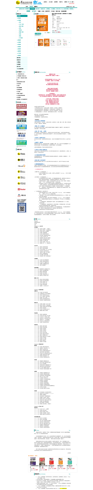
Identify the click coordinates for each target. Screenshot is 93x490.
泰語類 (19, 46)
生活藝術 (53, 8)
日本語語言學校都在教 (21, 95)
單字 (20, 22)
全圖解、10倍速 (41, 11)
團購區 (36, 6)
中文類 (19, 53)
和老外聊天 (19, 83)
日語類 (19, 20)
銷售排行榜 (21, 8)
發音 (20, 28)
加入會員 (50, 1)
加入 (71, 6)
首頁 (27, 6)
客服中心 (61, 1)
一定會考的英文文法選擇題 (21, 116)
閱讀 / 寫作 (21, 32)
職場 (20, 35)
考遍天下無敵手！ (20, 93)
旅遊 (20, 33)
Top (69, 72)
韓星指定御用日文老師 (21, 81)
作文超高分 (18, 109)
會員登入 (45, 1)
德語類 (19, 48)
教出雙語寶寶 (19, 87)
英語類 (19, 18)
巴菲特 (18, 85)
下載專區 (71, 8)
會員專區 (56, 1)
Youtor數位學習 (64, 8)
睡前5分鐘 (58, 11)
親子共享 (59, 8)
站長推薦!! (19, 97)
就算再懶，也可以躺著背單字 (22, 99)
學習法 (20, 30)
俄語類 (19, 55)
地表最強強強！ (20, 89)
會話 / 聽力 (21, 26)
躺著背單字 (47, 11)
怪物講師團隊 (64, 11)
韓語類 (19, 40)
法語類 (19, 42)
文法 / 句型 (21, 24)
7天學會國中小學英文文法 (21, 123)
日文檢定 (53, 11)
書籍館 (31, 6)
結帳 (72, 1)
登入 (74, 6)
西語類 (19, 44)
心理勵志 (48, 8)
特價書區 (27, 8)
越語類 (19, 51)
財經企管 (43, 8)
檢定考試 (38, 8)
